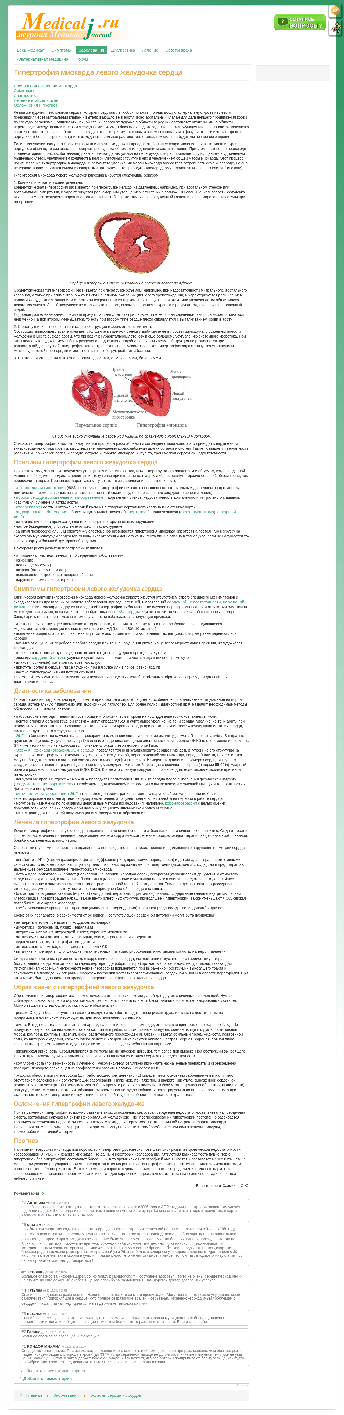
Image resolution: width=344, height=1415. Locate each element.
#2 (24, 1331)
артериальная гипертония (41, 487)
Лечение (150, 50)
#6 (24, 1224)
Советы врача (178, 50)
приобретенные (88, 497)
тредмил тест (28, 784)
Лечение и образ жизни (36, 100)
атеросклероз (29, 507)
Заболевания (91, 50)
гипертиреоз (136, 511)
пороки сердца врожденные (42, 497)
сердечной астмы (48, 657)
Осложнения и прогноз (35, 105)
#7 (24, 1202)
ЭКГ (20, 735)
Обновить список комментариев (54, 1371)
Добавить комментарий (47, 1378)
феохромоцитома (197, 511)
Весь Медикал (30, 50)
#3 (24, 1313)
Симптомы (61, 50)
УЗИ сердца (129, 611)
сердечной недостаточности (194, 602)
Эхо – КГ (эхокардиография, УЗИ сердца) (56, 750)
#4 (24, 1290)
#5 (24, 1272)
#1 (24, 1346)
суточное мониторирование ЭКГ (47, 793)
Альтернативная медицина (42, 59)
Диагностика (123, 50)
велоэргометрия (58, 784)
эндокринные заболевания (41, 511)
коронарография (181, 803)
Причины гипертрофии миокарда (45, 85)
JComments (242, 1385)
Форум (81, 59)
